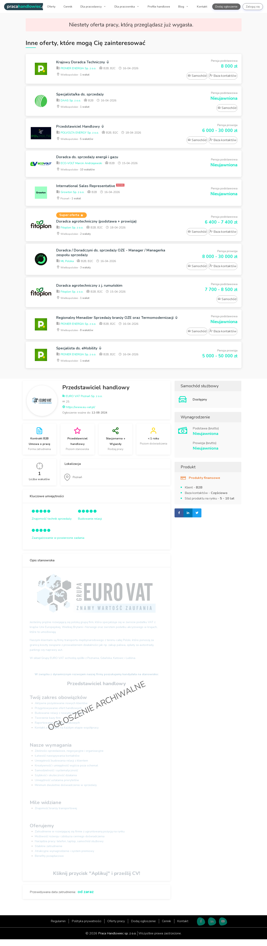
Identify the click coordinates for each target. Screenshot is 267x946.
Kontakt (202, 7)
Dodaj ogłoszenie (226, 7)
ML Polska (65, 265)
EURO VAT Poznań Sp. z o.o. (82, 403)
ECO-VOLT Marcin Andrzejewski (79, 164)
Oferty (51, 7)
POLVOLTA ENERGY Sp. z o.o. (77, 133)
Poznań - (70, 200)
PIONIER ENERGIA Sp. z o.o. (76, 69)
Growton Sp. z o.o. (70, 193)
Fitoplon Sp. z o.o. (69, 230)
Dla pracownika (125, 7)
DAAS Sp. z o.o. (68, 101)
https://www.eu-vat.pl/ (78, 414)
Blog (181, 7)
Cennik (68, 7)
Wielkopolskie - (74, 75)
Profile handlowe (159, 7)
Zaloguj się (253, 7)
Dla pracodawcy (91, 7)
